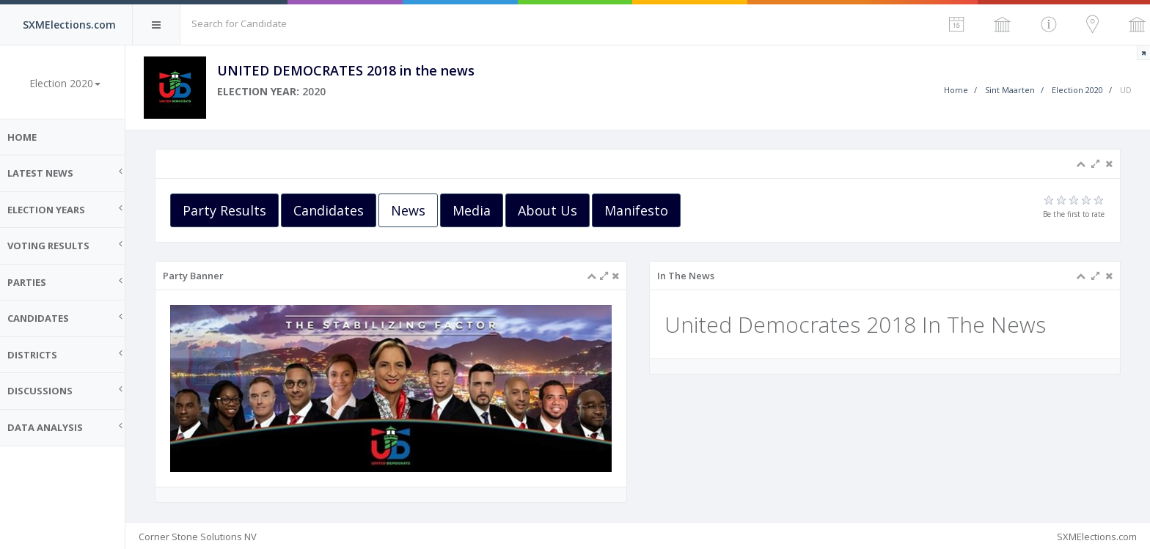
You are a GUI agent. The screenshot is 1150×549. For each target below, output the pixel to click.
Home (29, 137)
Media (479, 210)
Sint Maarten (1010, 89)
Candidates (336, 210)
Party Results (232, 210)
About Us (555, 210)
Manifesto (643, 210)
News (415, 210)
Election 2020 (1077, 89)
